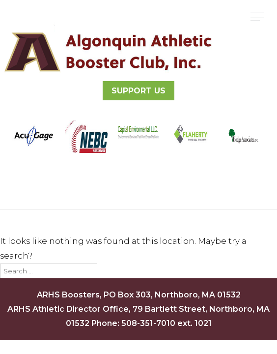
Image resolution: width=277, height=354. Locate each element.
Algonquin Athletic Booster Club (106, 51)
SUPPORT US (138, 90)
